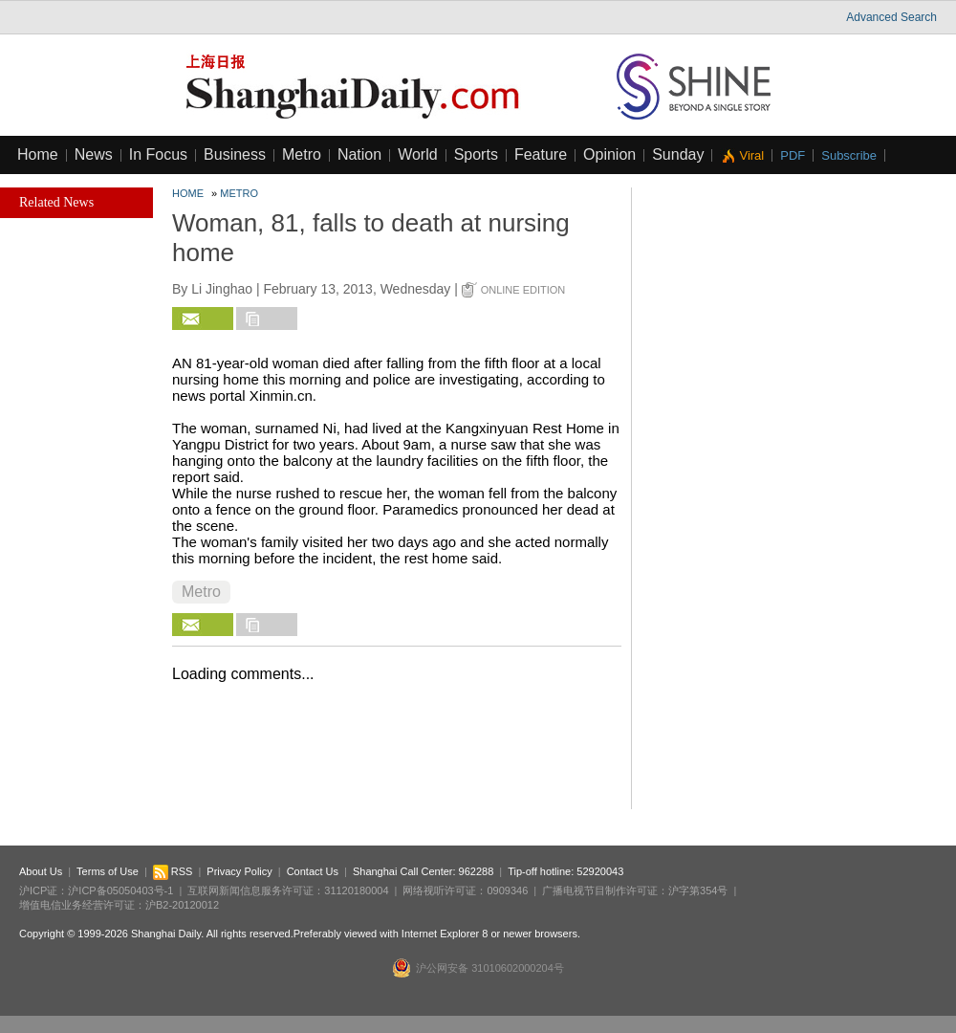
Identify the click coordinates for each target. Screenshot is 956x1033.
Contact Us (312, 871)
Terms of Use (107, 871)
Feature (540, 154)
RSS (173, 871)
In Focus (158, 154)
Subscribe (849, 155)
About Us (40, 871)
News (94, 154)
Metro (301, 154)
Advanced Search (891, 17)
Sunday (678, 154)
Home (37, 154)
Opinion (609, 154)
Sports (476, 154)
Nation (359, 154)
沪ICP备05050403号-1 (120, 890)
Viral (751, 155)
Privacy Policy (239, 871)
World (418, 154)
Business (235, 154)
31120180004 (356, 890)
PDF (792, 155)
